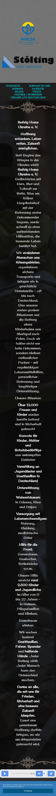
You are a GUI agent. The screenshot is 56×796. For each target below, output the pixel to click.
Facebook (38, 88)
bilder (19, 91)
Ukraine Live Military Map (28, 97)
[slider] (19, 773)
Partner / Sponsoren (28, 94)
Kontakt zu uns (39, 85)
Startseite (13, 85)
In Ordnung (28, 791)
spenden (17, 88)
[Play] (4, 773)
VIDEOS (36, 91)
